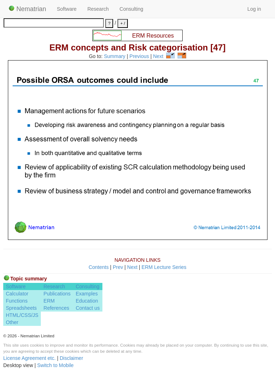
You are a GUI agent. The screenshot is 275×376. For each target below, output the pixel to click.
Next (158, 56)
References (56, 308)
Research (98, 9)
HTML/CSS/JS (22, 315)
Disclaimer (71, 358)
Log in (254, 9)
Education (87, 301)
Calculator (17, 294)
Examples (86, 294)
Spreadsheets (21, 308)
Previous (139, 56)
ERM (49, 301)
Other (12, 322)
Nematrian (27, 9)
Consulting (131, 9)
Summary (114, 56)
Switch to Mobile (55, 365)
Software (67, 9)
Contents (98, 267)
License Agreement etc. (29, 358)
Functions (17, 301)
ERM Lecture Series (163, 267)
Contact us (88, 308)
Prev (118, 267)
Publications (57, 294)
